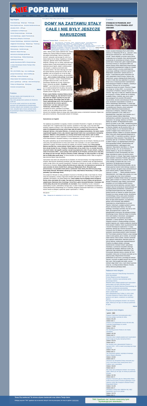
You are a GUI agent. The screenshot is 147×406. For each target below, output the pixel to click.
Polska (30, 23)
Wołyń (23, 23)
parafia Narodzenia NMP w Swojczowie (22, 62)
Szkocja (27, 84)
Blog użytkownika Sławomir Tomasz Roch (64, 18)
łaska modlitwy (28, 74)
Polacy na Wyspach (16, 84)
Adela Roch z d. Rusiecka (57, 47)
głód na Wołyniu (55, 50)
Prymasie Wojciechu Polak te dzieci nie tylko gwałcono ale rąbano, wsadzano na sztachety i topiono (120, 297)
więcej (39, 89)
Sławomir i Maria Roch (17, 51)
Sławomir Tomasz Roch (50, 40)
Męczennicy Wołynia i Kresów (19, 38)
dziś (113, 313)
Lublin (24, 81)
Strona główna (17, 16)
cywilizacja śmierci (15, 59)
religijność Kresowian (16, 44)
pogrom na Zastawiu (68, 45)
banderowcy (23, 49)
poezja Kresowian (15, 74)
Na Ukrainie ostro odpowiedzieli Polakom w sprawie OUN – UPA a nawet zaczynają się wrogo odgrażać (121, 346)
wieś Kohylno (69, 43)
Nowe (28, 16)
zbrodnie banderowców (31, 25)
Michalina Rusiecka (74, 49)
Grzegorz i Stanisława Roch (88, 47)
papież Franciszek (27, 36)
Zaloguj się (50, 195)
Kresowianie (14, 23)
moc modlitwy (29, 71)
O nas (35, 16)
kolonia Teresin (21, 76)
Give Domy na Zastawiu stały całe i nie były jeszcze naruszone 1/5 (44, 191)
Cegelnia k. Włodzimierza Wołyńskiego (60, 44)
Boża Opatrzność (15, 25)
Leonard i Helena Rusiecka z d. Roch (60, 49)
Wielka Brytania (26, 57)
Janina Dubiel (75, 48)
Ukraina (28, 33)
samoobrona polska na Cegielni (93, 45)
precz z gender (14, 81)
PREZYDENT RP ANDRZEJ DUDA (20, 79)
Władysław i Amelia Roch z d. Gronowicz (61, 48)
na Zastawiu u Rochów (78, 43)
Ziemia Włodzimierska (91, 42)
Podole (36, 44)
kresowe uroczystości (16, 87)
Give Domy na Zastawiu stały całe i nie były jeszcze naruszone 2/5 (47, 191)
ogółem (109, 313)
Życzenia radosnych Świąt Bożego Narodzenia (120, 273)
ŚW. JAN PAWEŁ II (16, 71)
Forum (42, 16)
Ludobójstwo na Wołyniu (17, 30)
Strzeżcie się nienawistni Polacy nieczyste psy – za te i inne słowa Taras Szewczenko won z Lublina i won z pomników (120, 362)
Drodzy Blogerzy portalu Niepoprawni (117, 277)
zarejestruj (58, 195)
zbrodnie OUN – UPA (16, 28)
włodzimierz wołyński (30, 41)
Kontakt (50, 16)
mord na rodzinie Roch (79, 45)
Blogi (51, 18)
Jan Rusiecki (82, 48)
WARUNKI (75, 400)
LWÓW (12, 76)
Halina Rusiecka (84, 49)
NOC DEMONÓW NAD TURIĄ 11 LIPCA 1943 (120, 293)
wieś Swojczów (14, 57)
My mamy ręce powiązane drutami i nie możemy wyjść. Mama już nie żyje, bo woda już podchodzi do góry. (120, 302)
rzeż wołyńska (14, 36)
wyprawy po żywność (65, 50)
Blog (45, 195)
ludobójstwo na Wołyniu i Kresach (20, 46)
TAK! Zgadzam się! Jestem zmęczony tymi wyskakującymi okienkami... (110, 400)
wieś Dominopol (33, 81)
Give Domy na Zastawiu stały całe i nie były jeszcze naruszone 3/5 (50, 191)
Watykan (28, 44)
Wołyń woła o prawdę (94, 49)
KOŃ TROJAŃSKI (111, 275)
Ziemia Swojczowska (16, 33)
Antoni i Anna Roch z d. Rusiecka (72, 47)
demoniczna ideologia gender (19, 54)
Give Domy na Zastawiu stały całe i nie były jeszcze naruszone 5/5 (55, 191)
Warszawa (13, 49)
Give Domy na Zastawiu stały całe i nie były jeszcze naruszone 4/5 (52, 191)
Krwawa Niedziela (15, 41)
